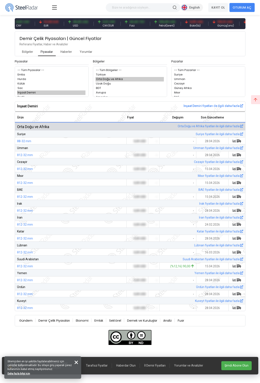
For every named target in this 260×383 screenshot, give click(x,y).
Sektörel (115, 320)
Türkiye (129, 74)
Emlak (98, 320)
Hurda (51, 79)
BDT (129, 88)
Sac (51, 88)
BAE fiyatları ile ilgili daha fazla (220, 189)
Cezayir (208, 83)
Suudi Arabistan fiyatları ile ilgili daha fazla (213, 259)
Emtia (51, 74)
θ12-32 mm (25, 155)
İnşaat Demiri (51, 92)
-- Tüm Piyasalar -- (51, 70)
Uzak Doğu (129, 83)
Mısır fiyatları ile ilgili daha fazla (220, 175)
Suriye (208, 74)
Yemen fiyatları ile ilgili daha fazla (218, 273)
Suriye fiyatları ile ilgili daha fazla (219, 134)
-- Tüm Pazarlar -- (208, 70)
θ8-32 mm (24, 141)
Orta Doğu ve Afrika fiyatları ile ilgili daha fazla (210, 126)
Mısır (208, 92)
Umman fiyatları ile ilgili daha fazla (218, 148)
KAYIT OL (218, 7)
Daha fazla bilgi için (18, 373)
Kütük (51, 83)
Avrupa (129, 92)
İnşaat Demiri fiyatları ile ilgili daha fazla (213, 106)
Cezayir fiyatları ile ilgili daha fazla (218, 162)
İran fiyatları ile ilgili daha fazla (221, 217)
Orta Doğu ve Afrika (129, 79)
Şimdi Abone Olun (236, 365)
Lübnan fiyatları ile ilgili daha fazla (218, 245)
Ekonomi (82, 320)
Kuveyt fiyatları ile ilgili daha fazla (219, 301)
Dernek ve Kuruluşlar (142, 320)
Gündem (25, 320)
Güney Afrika (208, 88)
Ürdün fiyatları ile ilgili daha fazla (219, 287)
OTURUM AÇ (242, 7)
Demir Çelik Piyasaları (54, 320)
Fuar (181, 320)
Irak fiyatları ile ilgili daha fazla (221, 203)
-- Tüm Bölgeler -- (129, 70)
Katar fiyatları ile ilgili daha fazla (220, 231)
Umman (208, 79)
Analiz (167, 320)
